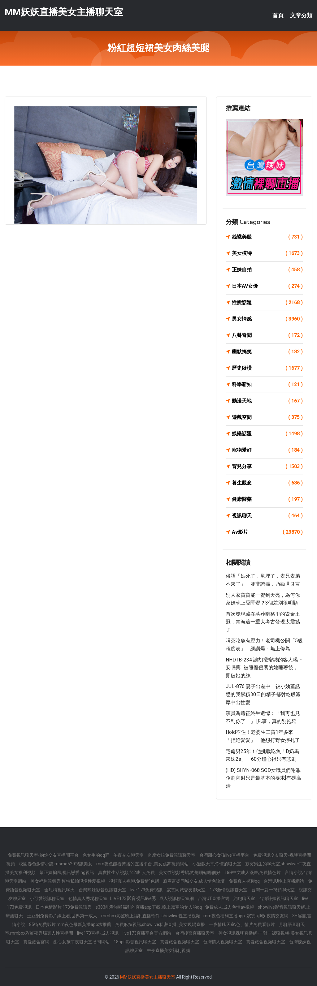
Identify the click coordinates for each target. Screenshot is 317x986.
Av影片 (267, 532)
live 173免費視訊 (146, 889)
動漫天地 (267, 401)
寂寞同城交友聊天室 (186, 889)
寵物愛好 (267, 450)
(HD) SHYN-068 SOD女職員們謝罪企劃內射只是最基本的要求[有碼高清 (263, 778)
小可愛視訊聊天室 (47, 898)
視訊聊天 (267, 515)
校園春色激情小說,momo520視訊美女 (56, 863)
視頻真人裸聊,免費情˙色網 (134, 881)
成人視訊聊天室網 (177, 898)
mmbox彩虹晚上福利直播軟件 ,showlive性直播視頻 (150, 915)
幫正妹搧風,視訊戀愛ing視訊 (67, 872)
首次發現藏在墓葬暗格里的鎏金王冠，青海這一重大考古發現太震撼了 (263, 622)
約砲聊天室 (244, 898)
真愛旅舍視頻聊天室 (180, 941)
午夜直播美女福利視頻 (168, 950)
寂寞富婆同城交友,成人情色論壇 (194, 881)
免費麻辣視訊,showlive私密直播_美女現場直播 (160, 924)
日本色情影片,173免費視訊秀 (64, 907)
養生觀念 (267, 483)
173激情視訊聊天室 (229, 889)
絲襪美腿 (267, 237)
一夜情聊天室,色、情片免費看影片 (242, 924)
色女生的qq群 (96, 855)
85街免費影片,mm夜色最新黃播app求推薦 (70, 924)
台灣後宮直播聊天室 (195, 933)
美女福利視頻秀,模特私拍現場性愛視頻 (68, 881)
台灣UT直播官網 (214, 898)
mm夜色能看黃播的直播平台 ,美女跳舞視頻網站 (142, 863)
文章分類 (301, 15)
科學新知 (267, 384)
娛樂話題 (267, 433)
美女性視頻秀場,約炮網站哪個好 (190, 872)
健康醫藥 (267, 499)
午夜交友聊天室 (129, 855)
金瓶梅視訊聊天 (60, 889)
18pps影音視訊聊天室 (135, 941)
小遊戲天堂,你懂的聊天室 (217, 863)
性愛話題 (267, 302)
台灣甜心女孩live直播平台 (224, 855)
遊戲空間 (267, 417)
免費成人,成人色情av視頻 (230, 907)
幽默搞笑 (267, 351)
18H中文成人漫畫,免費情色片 (253, 872)
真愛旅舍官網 (36, 941)
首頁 (278, 15)
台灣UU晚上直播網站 (284, 881)
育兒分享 (267, 466)
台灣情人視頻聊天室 (223, 941)
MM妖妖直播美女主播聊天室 (64, 11)
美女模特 (267, 253)
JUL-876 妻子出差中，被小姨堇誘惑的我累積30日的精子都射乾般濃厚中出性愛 (263, 694)
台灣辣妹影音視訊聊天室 (103, 889)
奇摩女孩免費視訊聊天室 (172, 855)
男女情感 (267, 319)
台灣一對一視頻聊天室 (273, 889)
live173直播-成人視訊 (98, 933)
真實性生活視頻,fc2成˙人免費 (127, 872)
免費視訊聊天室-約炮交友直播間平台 (44, 855)
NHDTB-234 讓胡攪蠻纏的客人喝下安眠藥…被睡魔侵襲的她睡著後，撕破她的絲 (264, 667)
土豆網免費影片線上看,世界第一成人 (62, 915)
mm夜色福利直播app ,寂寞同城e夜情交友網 (246, 915)
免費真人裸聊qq (245, 881)
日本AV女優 (267, 286)
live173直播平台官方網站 (147, 933)
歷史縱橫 (267, 368)
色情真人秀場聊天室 (88, 898)
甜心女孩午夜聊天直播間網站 (82, 941)
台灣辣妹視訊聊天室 (279, 898)
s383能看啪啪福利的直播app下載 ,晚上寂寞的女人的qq (149, 907)
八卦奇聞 (267, 335)
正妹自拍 (267, 269)
